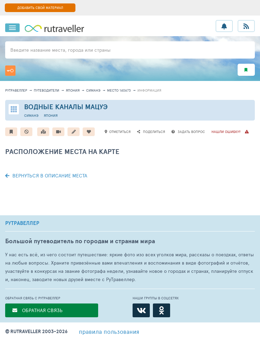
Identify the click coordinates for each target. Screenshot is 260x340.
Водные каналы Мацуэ (66, 107)
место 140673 (119, 90)
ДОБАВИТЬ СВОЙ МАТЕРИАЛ (40, 7)
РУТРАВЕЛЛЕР (22, 223)
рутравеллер (16, 90)
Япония (73, 90)
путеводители (46, 90)
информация (149, 90)
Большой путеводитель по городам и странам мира (80, 241)
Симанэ (93, 90)
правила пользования (109, 331)
